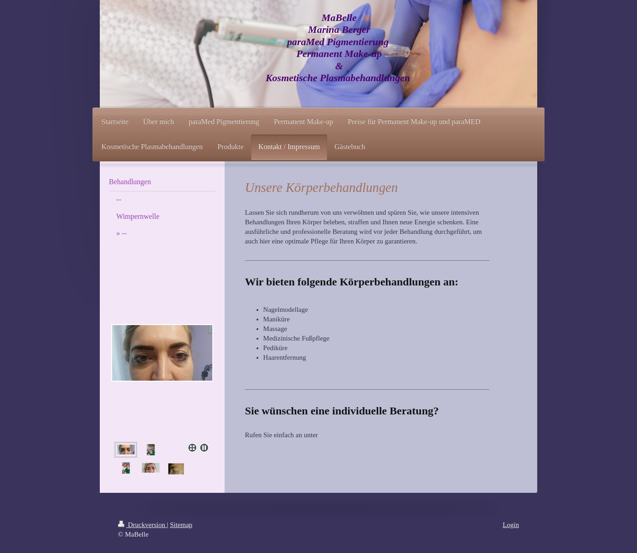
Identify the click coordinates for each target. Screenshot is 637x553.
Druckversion (142, 524)
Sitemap (181, 524)
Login (511, 524)
